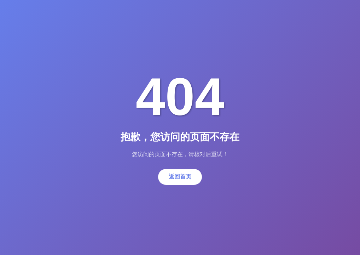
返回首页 (180, 177)
